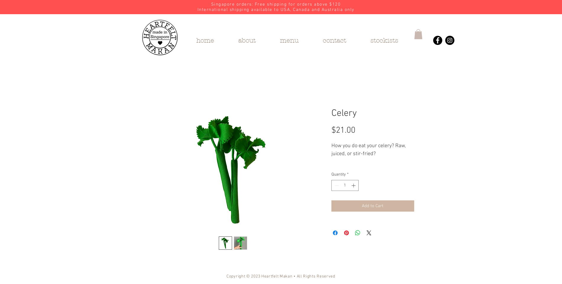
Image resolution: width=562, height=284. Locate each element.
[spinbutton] (345, 185)
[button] (418, 34)
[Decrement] (336, 185)
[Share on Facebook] (335, 232)
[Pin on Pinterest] (346, 232)
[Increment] (354, 185)
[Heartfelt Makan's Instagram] (449, 40)
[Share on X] (368, 232)
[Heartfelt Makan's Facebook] (437, 40)
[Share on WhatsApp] (357, 232)
